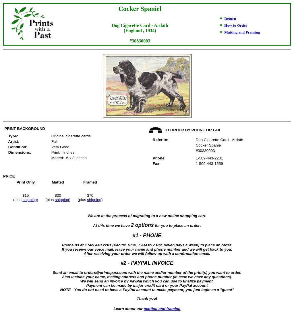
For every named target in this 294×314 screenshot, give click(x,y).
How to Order (235, 25)
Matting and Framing (242, 32)
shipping (30, 200)
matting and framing (162, 309)
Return (230, 18)
